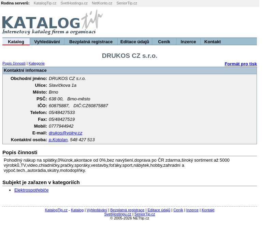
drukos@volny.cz (65, 132)
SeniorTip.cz (126, 3)
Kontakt (212, 41)
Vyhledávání (47, 41)
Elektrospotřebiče (31, 190)
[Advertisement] (189, 22)
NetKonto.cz (102, 3)
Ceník (164, 41)
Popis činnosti (14, 63)
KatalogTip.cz (45, 3)
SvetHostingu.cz (73, 3)
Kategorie (37, 63)
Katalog (16, 41)
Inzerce (188, 41)
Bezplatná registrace (91, 41)
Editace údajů (134, 41)
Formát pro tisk (241, 63)
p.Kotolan (58, 139)
